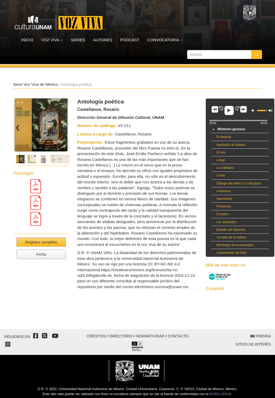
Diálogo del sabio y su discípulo (239, 183)
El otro (221, 152)
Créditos (96, 336)
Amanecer (224, 191)
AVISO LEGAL (220, 394)
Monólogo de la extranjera (235, 245)
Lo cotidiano (225, 168)
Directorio (121, 336)
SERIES (78, 40)
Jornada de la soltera (231, 237)
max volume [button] (270, 110)
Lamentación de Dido (231, 253)
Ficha (41, 254)
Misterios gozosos (231, 129)
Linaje (221, 160)
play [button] (229, 110)
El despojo (224, 137)
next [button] (243, 109)
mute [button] (253, 110)
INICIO (27, 40)
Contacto (178, 336)
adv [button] (221, 108)
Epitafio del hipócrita (231, 230)
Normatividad (150, 336)
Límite (221, 175)
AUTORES (102, 40)
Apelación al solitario (231, 145)
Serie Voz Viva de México (35, 84)
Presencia (224, 206)
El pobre (222, 214)
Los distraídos (226, 222)
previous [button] (215, 109)
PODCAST (129, 40)
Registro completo (41, 242)
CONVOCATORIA (165, 40)
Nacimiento (224, 199)
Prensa (260, 336)
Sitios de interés (253, 344)
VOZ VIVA (51, 40)
